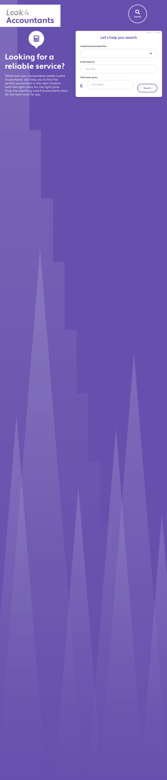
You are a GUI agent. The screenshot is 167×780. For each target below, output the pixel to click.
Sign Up (148, 39)
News (158, 32)
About (149, 32)
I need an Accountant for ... (94, 46)
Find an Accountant (131, 39)
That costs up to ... (89, 77)
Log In (158, 39)
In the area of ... (88, 62)
